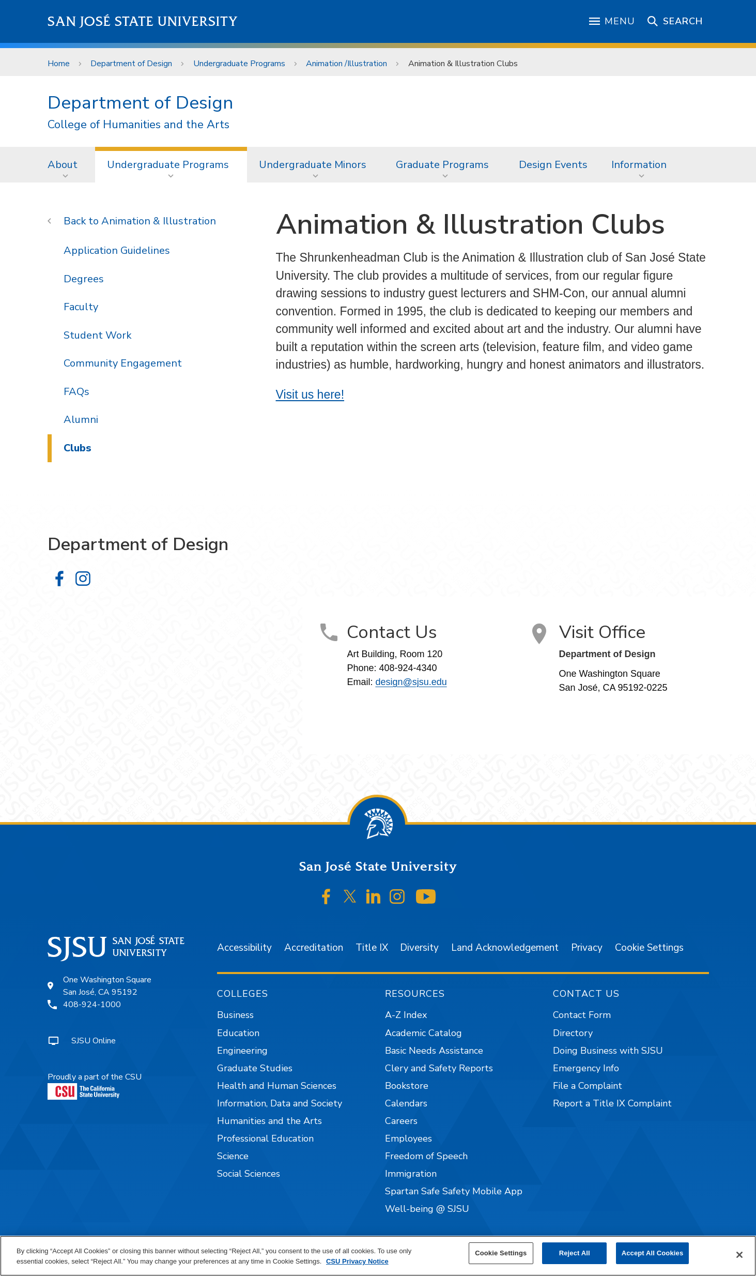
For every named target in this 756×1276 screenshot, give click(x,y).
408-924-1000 (92, 1004)
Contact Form (582, 1015)
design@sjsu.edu (410, 682)
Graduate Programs (442, 165)
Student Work (97, 335)
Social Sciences (248, 1173)
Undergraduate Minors (312, 165)
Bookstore (406, 1086)
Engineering (242, 1050)
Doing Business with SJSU (608, 1050)
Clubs (77, 448)
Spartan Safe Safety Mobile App (453, 1191)
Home (59, 63)
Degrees (84, 279)
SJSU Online (93, 1040)
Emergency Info (586, 1068)
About (63, 165)
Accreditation (313, 947)
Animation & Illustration (158, 221)
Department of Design (131, 63)
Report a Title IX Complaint (612, 1103)
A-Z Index (406, 1015)
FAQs (76, 392)
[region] (378, 1256)
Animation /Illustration (346, 63)
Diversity (419, 947)
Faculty (81, 307)
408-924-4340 (408, 668)
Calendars (406, 1103)
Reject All (574, 1253)
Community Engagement (123, 363)
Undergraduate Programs (239, 63)
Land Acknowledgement (505, 947)
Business (235, 1015)
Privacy (587, 947)
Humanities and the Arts (269, 1121)
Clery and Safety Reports (439, 1068)
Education (238, 1033)
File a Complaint (587, 1086)
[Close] (739, 1254)
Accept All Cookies (653, 1253)
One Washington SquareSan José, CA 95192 (107, 986)
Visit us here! (310, 394)
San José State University (143, 21)
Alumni (81, 420)
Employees (408, 1138)
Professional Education (265, 1138)
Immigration (411, 1173)
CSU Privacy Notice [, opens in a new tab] (357, 1261)
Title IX (372, 947)
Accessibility (244, 947)
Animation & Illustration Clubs (463, 63)
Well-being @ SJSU (427, 1209)
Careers (401, 1121)
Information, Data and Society (279, 1103)
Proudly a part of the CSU (95, 1085)
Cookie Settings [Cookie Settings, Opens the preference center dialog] (501, 1253)
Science (233, 1156)
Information (639, 165)
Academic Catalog (423, 1033)
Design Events (553, 165)
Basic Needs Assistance (434, 1050)
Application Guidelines (117, 250)
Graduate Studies (254, 1068)
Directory (573, 1033)
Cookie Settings (649, 947)
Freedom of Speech (426, 1156)
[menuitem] (66, 164)
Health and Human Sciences (276, 1086)
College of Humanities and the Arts (138, 124)
